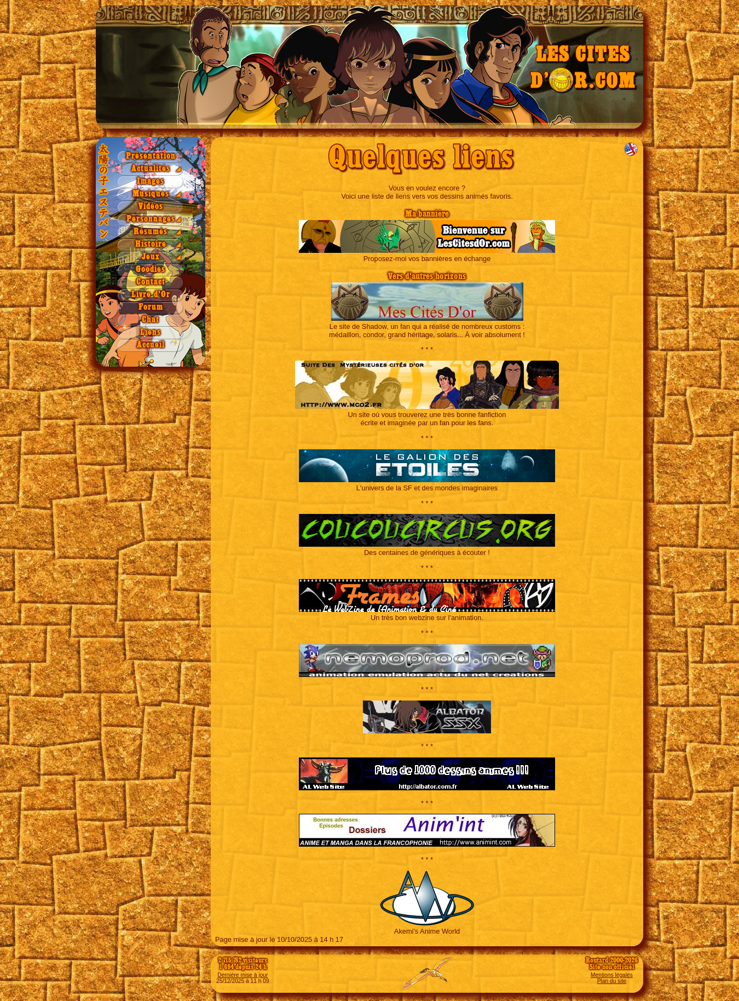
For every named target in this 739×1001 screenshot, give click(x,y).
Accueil (151, 345)
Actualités (150, 169)
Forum (150, 307)
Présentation (151, 156)
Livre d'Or (150, 295)
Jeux (151, 257)
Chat (150, 320)
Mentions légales (612, 975)
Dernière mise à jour (242, 975)
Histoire (150, 244)
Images (150, 181)
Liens (150, 332)
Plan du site (611, 981)
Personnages (150, 219)
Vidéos (150, 206)
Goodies (150, 269)
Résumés (151, 232)
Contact (150, 282)
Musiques (150, 194)
